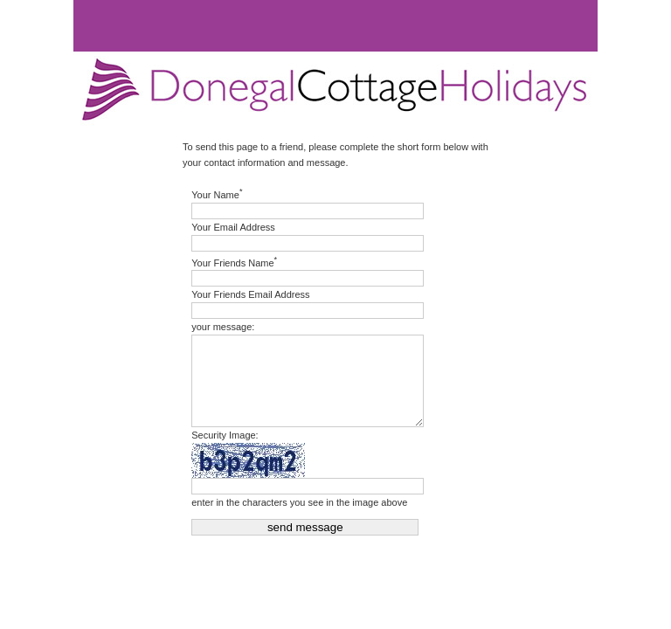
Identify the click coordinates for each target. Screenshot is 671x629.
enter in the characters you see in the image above (299, 502)
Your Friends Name (234, 261)
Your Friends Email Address (250, 294)
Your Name (216, 193)
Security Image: (224, 435)
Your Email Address (233, 227)
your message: (222, 326)
